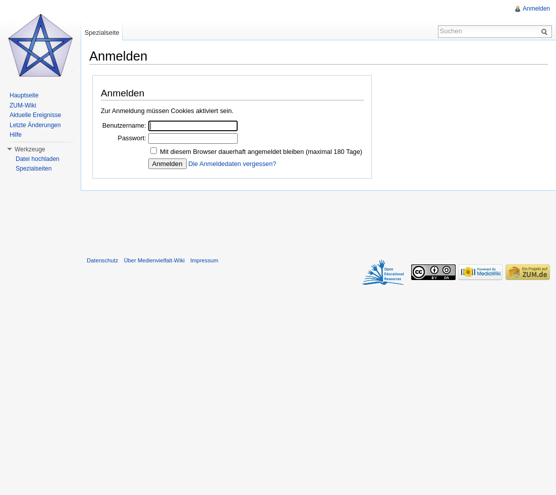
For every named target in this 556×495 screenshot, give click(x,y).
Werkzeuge (30, 149)
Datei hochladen (38, 158)
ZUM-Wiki (23, 105)
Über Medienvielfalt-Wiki (154, 260)
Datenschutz (102, 260)
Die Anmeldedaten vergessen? (232, 164)
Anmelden (536, 8)
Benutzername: (124, 125)
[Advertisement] (318, 221)
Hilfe (16, 134)
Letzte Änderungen (35, 125)
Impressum (204, 260)
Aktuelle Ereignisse (35, 115)
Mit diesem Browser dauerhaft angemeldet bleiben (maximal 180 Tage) (261, 151)
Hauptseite (24, 95)
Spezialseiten (33, 168)
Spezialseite (101, 32)
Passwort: (132, 138)
